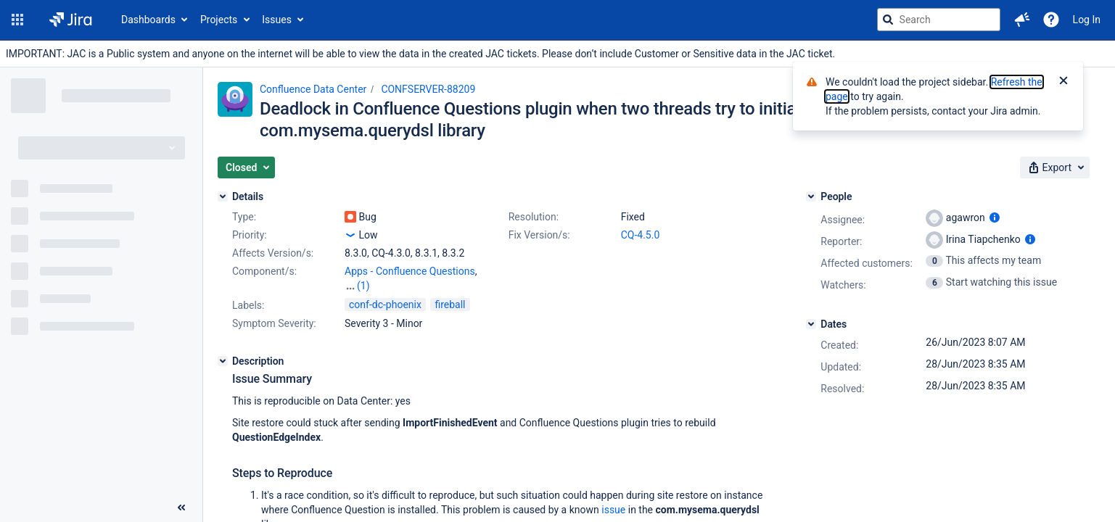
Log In (1086, 19)
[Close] (1063, 82)
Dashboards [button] (148, 19)
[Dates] (811, 324)
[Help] (1051, 19)
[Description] (223, 361)
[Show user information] (994, 217)
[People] (811, 196)
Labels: (248, 305)
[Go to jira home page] (70, 19)
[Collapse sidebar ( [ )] (181, 507)
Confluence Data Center (313, 89)
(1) (363, 285)
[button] (17, 19)
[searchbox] (938, 19)
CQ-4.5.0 (640, 235)
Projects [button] (218, 19)
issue (613, 509)
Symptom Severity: (274, 323)
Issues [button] (277, 19)
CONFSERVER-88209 (428, 89)
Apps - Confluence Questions (410, 271)
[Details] (223, 196)
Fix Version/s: (539, 235)
